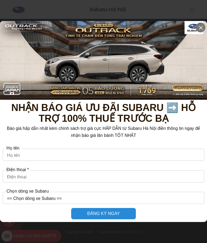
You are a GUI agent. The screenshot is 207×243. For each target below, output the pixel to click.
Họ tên (12, 148)
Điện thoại (17, 170)
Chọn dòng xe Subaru (27, 191)
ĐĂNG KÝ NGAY (103, 213)
